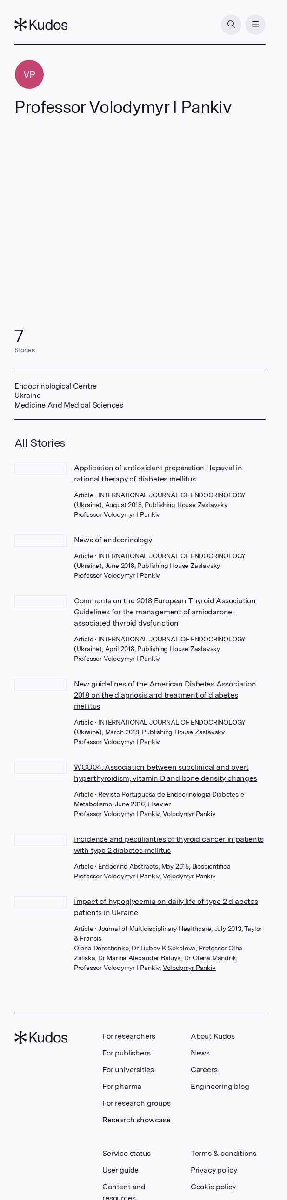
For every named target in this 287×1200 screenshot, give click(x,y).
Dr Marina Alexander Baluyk (139, 958)
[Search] (231, 24)
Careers (204, 1069)
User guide (120, 1170)
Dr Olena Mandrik (210, 958)
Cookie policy (213, 1186)
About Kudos (213, 1036)
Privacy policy (214, 1170)
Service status (126, 1153)
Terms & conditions (223, 1153)
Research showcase (136, 1119)
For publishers (126, 1052)
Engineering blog (220, 1086)
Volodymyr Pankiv (189, 814)
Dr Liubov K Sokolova (163, 948)
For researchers (128, 1036)
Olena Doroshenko (101, 948)
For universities (128, 1069)
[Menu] (255, 24)
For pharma (121, 1086)
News (200, 1052)
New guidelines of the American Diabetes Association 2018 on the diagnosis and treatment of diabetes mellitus (165, 695)
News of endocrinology (113, 539)
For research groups (136, 1103)
